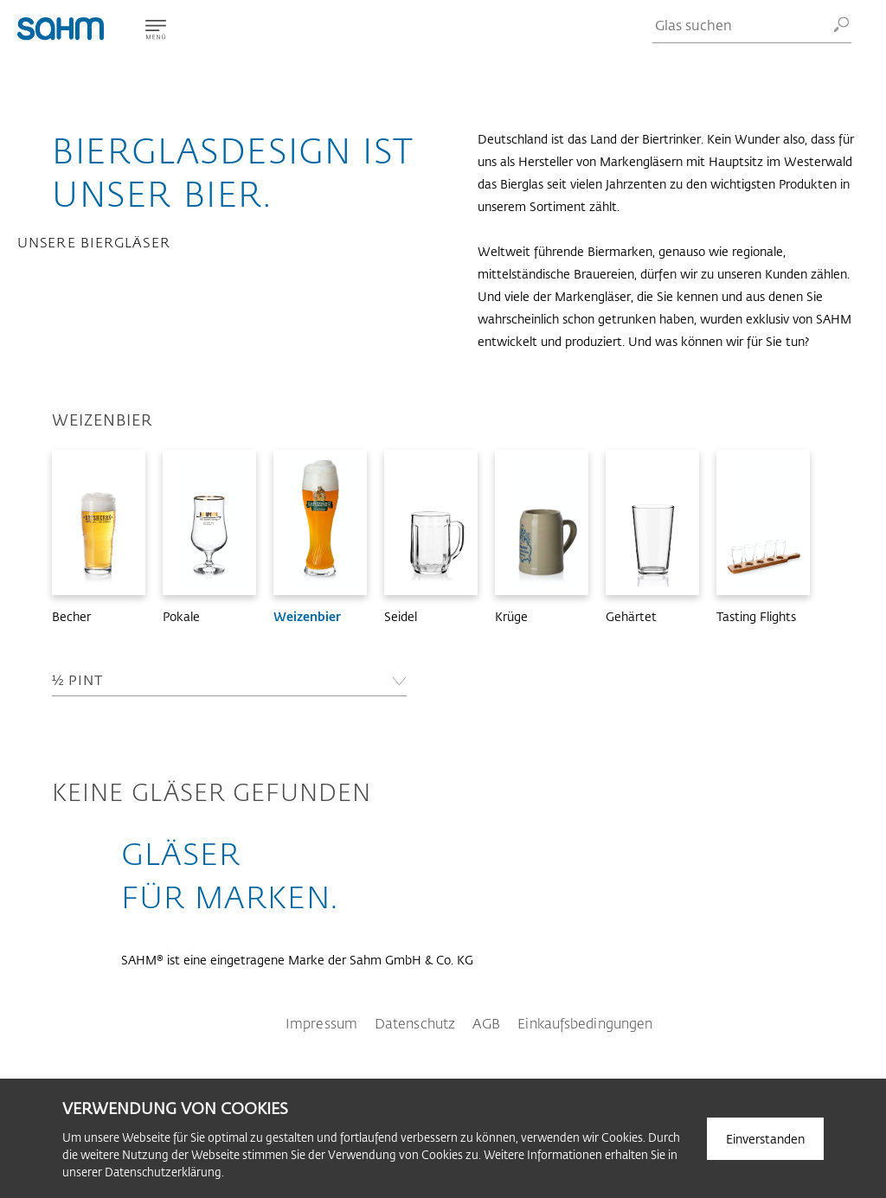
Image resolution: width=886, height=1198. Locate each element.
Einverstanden (765, 1139)
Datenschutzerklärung (163, 1171)
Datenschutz (415, 1023)
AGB (486, 1023)
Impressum (321, 1023)
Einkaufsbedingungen (584, 1023)
